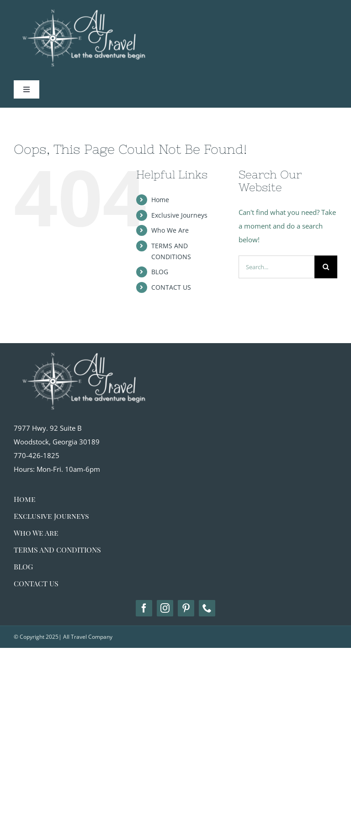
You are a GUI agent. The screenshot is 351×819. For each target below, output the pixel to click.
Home (160, 199)
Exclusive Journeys (179, 215)
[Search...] (276, 267)
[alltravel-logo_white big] (82, 346)
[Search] (325, 267)
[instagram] (165, 608)
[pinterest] (186, 608)
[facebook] (144, 608)
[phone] (207, 608)
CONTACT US (171, 287)
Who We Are (170, 230)
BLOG (159, 271)
